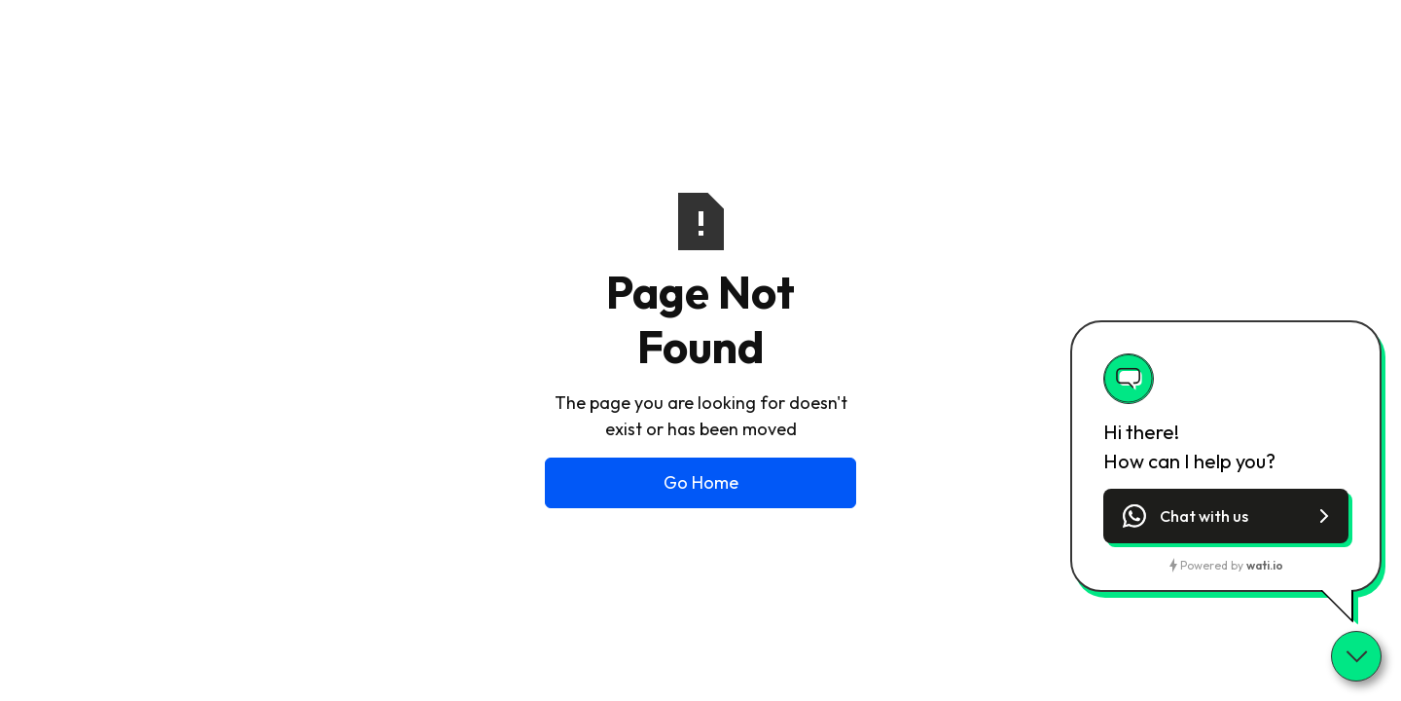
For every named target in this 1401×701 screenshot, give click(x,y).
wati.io (1264, 565)
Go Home (701, 482)
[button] (1225, 516)
